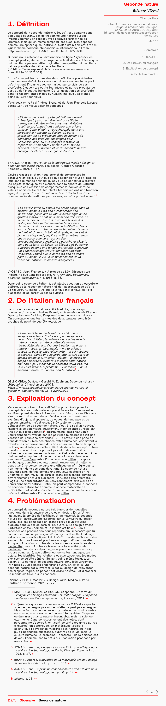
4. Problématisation (144, 74)
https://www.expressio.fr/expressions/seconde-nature (51, 69)
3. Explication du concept (140, 68)
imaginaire (23, 595)
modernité (27, 166)
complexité (25, 552)
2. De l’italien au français (140, 63)
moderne (14, 549)
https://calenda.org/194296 (27, 51)
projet (53, 512)
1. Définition (150, 57)
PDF (153, 41)
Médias (73, 580)
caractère (81, 60)
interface (29, 459)
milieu (57, 84)
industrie (31, 91)
